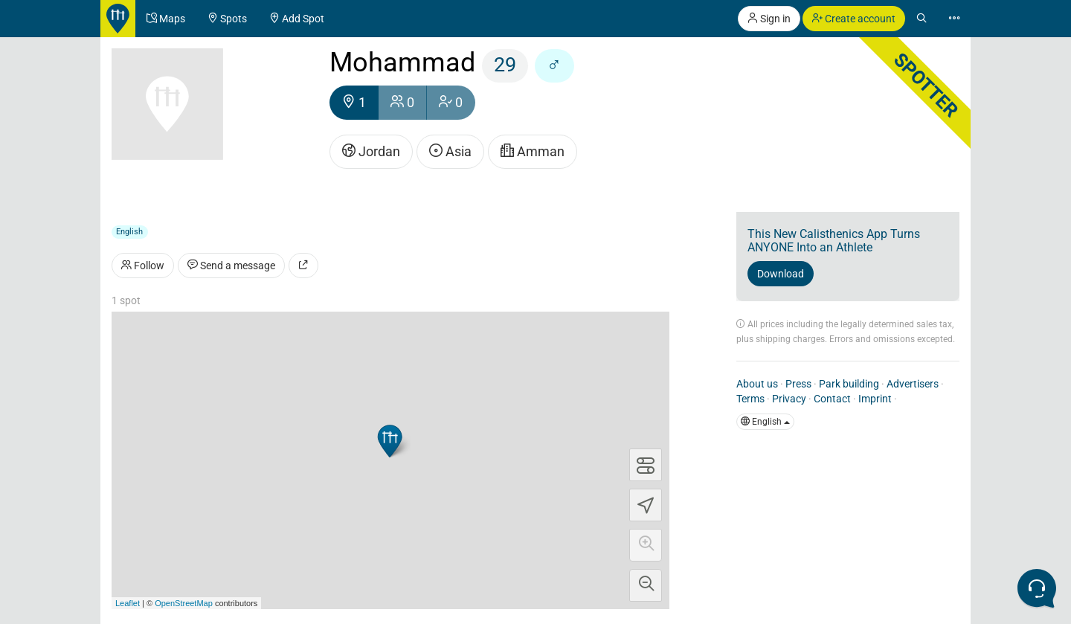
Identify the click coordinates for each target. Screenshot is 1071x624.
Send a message (231, 265)
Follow (142, 265)
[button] (645, 545)
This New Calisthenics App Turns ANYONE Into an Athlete (833, 240)
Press (798, 384)
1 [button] (354, 102)
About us (757, 384)
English (765, 421)
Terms (750, 399)
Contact (832, 399)
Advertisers (913, 384)
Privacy (789, 399)
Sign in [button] (769, 19)
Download (780, 274)
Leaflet (127, 603)
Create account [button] (853, 19)
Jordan (371, 151)
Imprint (875, 399)
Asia (450, 151)
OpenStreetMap (184, 603)
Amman (533, 151)
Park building (849, 384)
